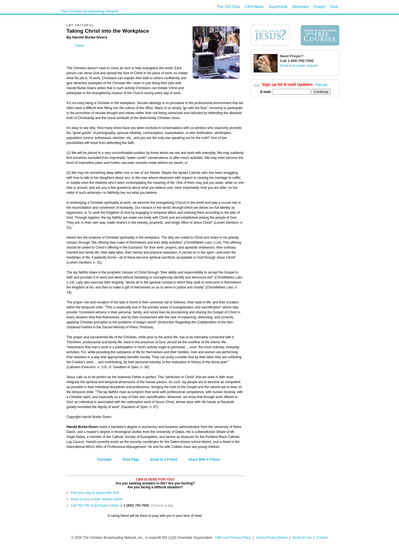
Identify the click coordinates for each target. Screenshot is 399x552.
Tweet (79, 46)
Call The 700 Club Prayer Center (95, 505)
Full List (321, 84)
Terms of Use (302, 538)
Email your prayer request (299, 66)
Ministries (300, 6)
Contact (322, 538)
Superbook (278, 6)
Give (334, 6)
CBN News (254, 6)
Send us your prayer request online (96, 499)
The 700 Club (228, 6)
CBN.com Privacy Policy (233, 538)
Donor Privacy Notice (272, 538)
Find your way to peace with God (95, 493)
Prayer (319, 6)
